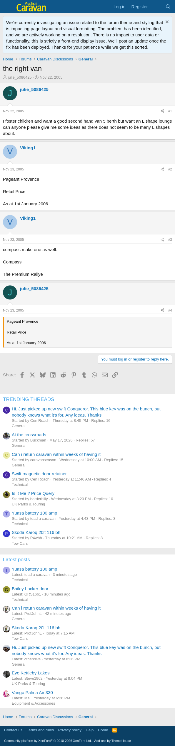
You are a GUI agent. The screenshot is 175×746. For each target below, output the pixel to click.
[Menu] (8, 7)
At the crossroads (29, 434)
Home (103, 730)
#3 (170, 240)
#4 (170, 310)
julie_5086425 (20, 77)
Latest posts (16, 559)
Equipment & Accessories (33, 703)
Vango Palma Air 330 (32, 692)
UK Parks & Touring (28, 504)
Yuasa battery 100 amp (34, 512)
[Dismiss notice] (166, 22)
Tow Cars (20, 543)
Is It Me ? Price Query (33, 493)
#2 (170, 169)
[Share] (162, 111)
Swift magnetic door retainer (39, 473)
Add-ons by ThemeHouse (112, 740)
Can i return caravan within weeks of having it (56, 454)
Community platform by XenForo (48, 740)
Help (90, 730)
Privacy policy (69, 730)
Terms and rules (40, 730)
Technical (20, 484)
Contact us (13, 730)
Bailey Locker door (30, 588)
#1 (170, 111)
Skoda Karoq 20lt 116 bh (36, 532)
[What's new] (156, 6)
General (18, 426)
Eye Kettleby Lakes (30, 672)
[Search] (168, 6)
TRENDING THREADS (28, 399)
